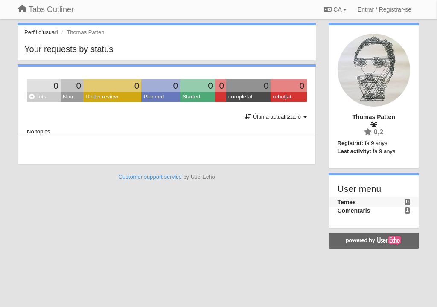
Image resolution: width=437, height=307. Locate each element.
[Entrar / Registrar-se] (384, 9)
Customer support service (150, 177)
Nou (68, 96)
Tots (37, 96)
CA (335, 9)
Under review (101, 96)
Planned (153, 96)
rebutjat (282, 96)
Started (191, 96)
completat (240, 96)
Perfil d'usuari (41, 32)
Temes (347, 202)
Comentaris (354, 210)
